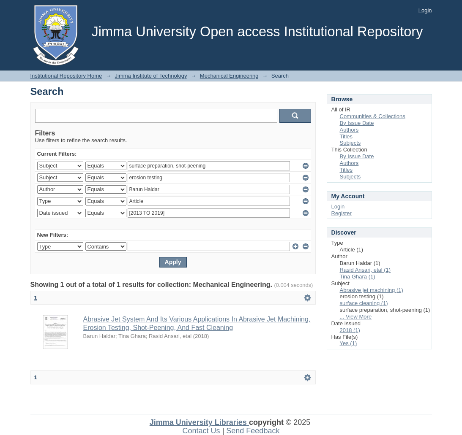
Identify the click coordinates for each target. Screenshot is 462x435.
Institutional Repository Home (66, 76)
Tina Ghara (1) (357, 276)
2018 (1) (350, 330)
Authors (349, 130)
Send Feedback (252, 431)
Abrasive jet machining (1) (371, 290)
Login (425, 10)
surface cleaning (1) (364, 303)
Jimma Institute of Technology (151, 76)
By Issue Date (357, 123)
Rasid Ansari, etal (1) (365, 270)
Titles (346, 136)
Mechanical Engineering (229, 76)
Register (341, 213)
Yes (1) (348, 343)
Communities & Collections (372, 116)
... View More (356, 316)
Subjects (350, 143)
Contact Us (201, 431)
